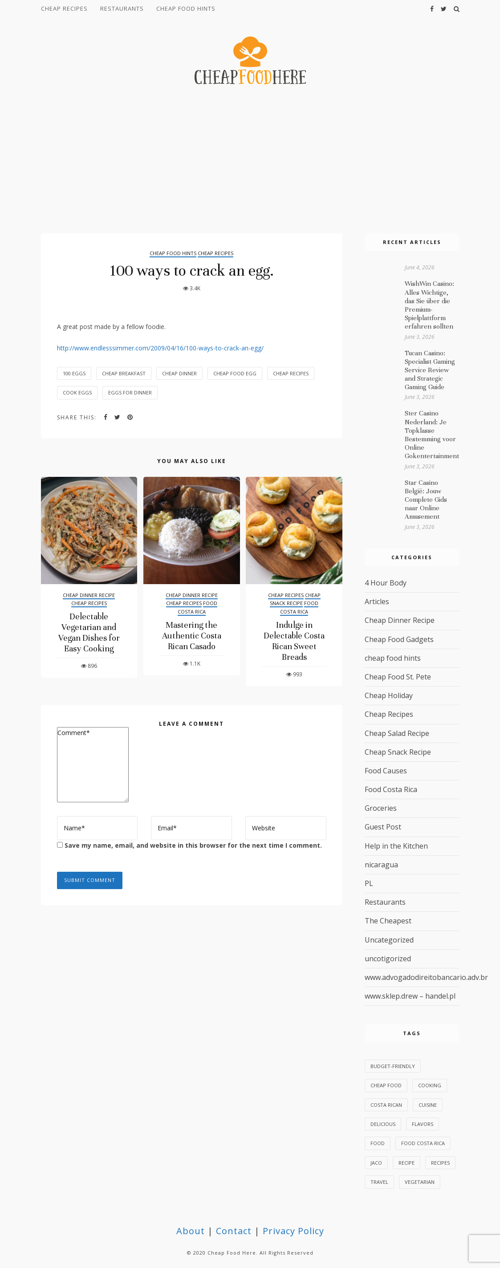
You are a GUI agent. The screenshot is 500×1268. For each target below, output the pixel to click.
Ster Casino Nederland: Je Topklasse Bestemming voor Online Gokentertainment (432, 434)
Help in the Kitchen (396, 846)
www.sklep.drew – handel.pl (410, 996)
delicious (382, 1124)
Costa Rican (386, 1104)
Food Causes (386, 771)
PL (369, 883)
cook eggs (77, 392)
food (377, 1143)
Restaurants (122, 8)
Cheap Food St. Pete (398, 677)
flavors (422, 1124)
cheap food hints (185, 8)
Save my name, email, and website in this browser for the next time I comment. (193, 845)
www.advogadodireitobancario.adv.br (426, 977)
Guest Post (383, 827)
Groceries (381, 808)
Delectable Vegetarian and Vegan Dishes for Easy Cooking (89, 632)
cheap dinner (179, 373)
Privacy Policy (293, 1231)
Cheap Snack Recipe (295, 599)
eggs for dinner (130, 392)
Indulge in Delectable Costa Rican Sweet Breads (294, 641)
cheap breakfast (124, 373)
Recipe (406, 1162)
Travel (379, 1182)
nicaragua (381, 865)
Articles (377, 601)
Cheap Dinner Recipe (89, 595)
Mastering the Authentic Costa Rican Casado (191, 635)
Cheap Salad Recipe (397, 733)
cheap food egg (234, 373)
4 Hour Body (386, 583)
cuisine (428, 1104)
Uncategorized (389, 940)
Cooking (429, 1085)
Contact (234, 1231)
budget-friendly (392, 1066)
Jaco (376, 1162)
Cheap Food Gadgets (399, 639)
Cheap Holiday (389, 695)
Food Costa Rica (197, 607)
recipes (440, 1162)
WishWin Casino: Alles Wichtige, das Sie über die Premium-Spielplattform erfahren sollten (429, 305)
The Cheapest (388, 921)
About (190, 1231)
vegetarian (420, 1182)
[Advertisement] (250, 160)
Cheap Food (386, 1085)
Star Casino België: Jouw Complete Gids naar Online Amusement (426, 500)
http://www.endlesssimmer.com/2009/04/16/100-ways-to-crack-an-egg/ (160, 348)
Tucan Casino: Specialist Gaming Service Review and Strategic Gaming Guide (430, 370)
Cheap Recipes (64, 8)
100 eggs (74, 373)
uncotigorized (388, 958)
